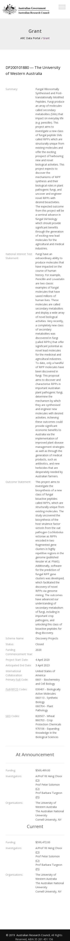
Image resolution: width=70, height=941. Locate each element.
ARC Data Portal (30, 38)
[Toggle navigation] (62, 7)
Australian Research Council (33, 935)
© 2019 (11, 935)
